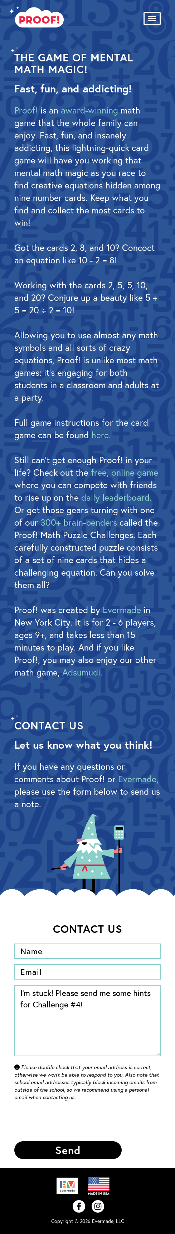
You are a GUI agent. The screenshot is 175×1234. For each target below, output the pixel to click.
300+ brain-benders (78, 522)
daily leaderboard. (116, 497)
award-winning (89, 110)
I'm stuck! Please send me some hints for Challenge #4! (87, 1020)
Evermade (122, 609)
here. (101, 434)
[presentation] (68, 1122)
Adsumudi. (82, 672)
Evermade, (138, 778)
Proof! (26, 110)
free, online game (124, 472)
